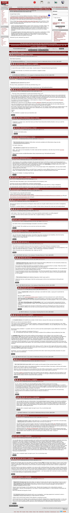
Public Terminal (56, 17)
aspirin (61, 99)
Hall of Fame (3, 18)
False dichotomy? (20, 77)
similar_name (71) (18, 129)
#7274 (38, 65)
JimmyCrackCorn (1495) (15, 190)
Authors (30, 511)
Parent (13, 72)
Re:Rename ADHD (17, 61)
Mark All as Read (33, 50)
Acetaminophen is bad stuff (20, 188)
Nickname (55, 11)
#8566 (42, 289)
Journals (3, 12)
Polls (2, 17)
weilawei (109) (16, 119)
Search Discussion (42, 46)
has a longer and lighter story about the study (27, 21)
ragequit (32, 75)
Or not (17, 199)
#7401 (41, 381)
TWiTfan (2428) (15, 65)
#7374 (40, 361)
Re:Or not (19, 209)
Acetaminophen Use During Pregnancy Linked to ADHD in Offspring (30, 9)
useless (31, 356)
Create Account (4, 22)
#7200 (39, 138)
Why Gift (60, 27)
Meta (2, 32)
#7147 (36, 201)
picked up (21, 372)
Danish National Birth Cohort (31, 297)
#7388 (39, 437)
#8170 (40, 259)
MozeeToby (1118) (16, 460)
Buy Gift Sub (3, 21)
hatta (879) (13, 56)
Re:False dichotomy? (23, 89)
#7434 (39, 460)
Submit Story (4, 19)
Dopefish (15, 10)
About (2, 10)
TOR (2, 45)
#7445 (43, 417)
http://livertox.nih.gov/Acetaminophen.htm (20, 197)
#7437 (43, 398)
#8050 (38, 243)
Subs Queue (3, 20)
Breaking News (4, 29)
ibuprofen (48, 99)
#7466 (39, 478)
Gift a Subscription (60, 26)
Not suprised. (16, 177)
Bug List (3, 42)
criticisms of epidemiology (32, 428)
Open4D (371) (16, 243)
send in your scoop (46, 7)
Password (55, 14)
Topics (2, 13)
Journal (39, 79)
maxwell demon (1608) (18, 221)
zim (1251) (13, 179)
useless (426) (13, 201)
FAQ (2, 11)
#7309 (38, 316)
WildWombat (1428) (16, 91)
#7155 (39, 119)
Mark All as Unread (43, 50)
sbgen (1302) (20, 398)
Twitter (2, 38)
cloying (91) (14, 210)
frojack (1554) (16, 159)
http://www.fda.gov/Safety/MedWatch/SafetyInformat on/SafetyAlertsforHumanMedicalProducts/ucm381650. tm (36, 195)
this (54, 423)
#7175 (42, 129)
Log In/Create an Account (54, 45)
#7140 (35, 179)
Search (2, 16)
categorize (38, 102)
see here (62, 149)
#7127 (35, 56)
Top (63, 45)
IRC (2, 39)
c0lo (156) (13, 79)
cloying (32, 255)
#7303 (39, 232)
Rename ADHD (19, 54)
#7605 (39, 159)
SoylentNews (4, 3)
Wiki (2, 40)
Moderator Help (13, 505)
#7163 (37, 210)
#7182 (43, 221)
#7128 (36, 79)
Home (15, 511)
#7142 (40, 190)
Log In (2, 23)
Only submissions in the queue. (59, 7)
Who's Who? (3, 41)
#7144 (40, 91)
